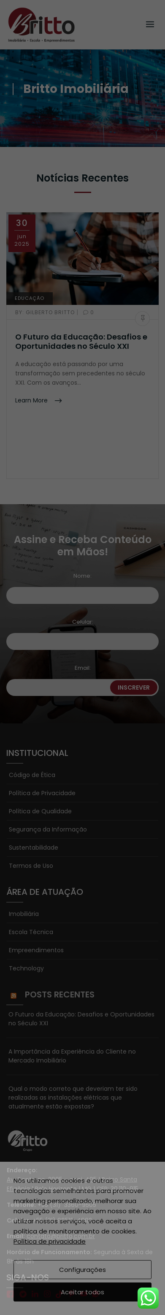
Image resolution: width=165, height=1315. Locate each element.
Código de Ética (32, 715)
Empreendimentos (36, 890)
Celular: (82, 562)
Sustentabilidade (33, 788)
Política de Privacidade (42, 733)
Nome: (82, 516)
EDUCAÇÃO (29, 298)
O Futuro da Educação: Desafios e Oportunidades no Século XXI (81, 341)
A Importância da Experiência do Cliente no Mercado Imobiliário (72, 996)
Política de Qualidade (40, 751)
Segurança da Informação (48, 770)
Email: (83, 608)
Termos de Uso (31, 806)
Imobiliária (24, 854)
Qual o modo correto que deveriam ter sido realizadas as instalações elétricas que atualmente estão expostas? (73, 1038)
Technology (26, 909)
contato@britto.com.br (61, 1176)
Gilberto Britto (45, 312)
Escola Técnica (31, 872)
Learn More (32, 400)
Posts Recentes (60, 935)
